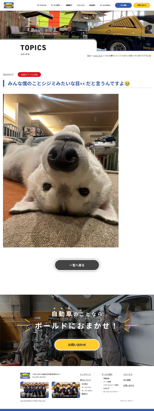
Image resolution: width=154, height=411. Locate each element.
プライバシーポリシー (127, 401)
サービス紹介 (55, 5)
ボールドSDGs (105, 5)
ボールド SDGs (87, 390)
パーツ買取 (107, 382)
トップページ (85, 374)
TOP (89, 55)
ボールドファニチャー (110, 391)
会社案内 (92, 5)
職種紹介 (69, 5)
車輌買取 (106, 378)
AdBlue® (106, 388)
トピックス (81, 5)
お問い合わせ (141, 5)
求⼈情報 (123, 5)
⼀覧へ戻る (77, 265)
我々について (85, 379)
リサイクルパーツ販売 (110, 385)
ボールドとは (41, 5)
